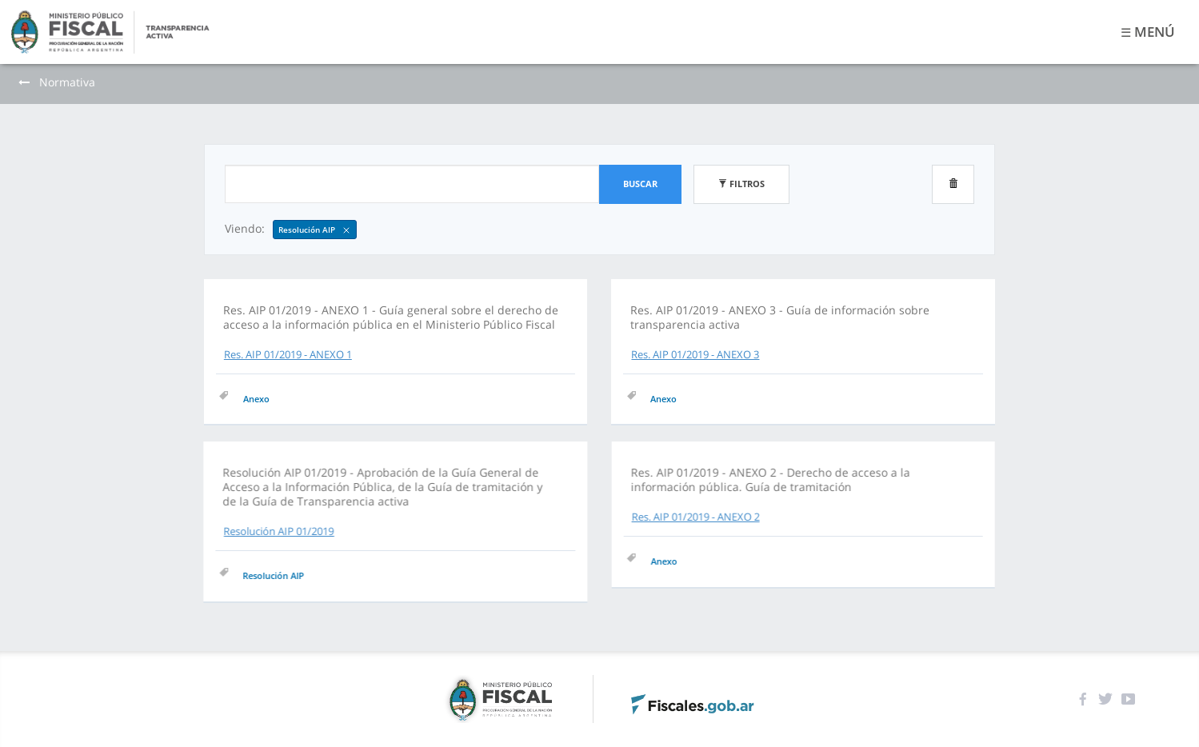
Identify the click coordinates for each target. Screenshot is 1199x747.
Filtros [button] (741, 184)
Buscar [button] (640, 184)
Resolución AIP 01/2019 (359, 531)
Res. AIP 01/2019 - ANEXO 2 (615, 520)
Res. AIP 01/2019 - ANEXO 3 (694, 354)
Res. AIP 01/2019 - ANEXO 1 (288, 354)
